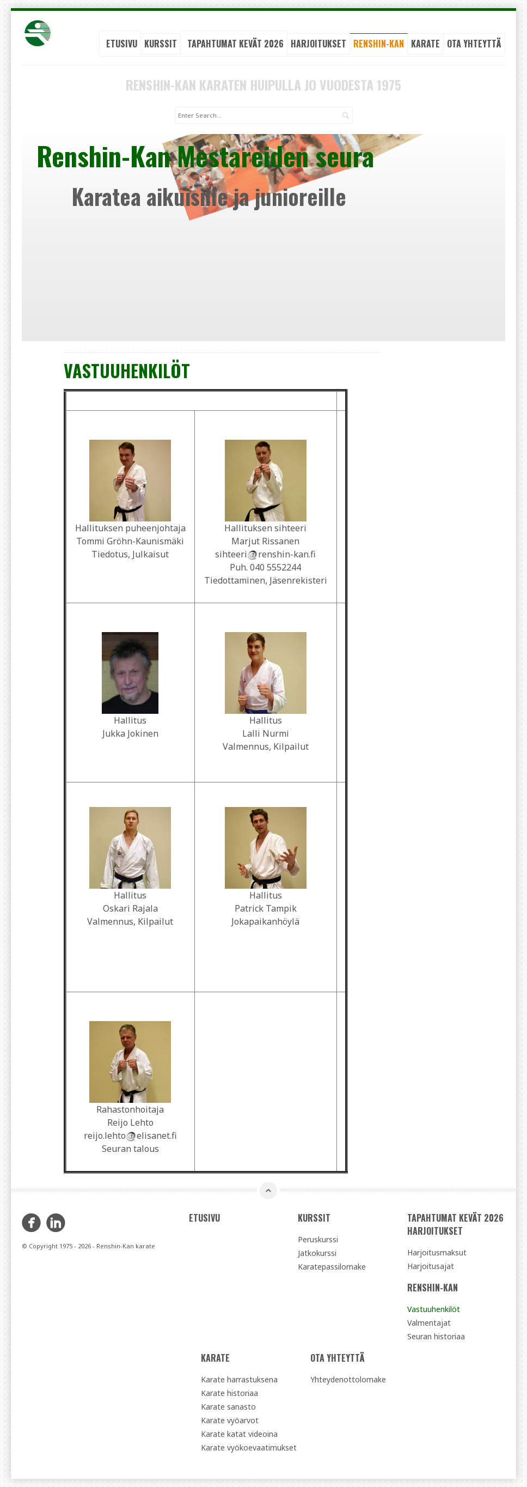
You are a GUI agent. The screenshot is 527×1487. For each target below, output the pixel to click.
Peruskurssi (318, 1239)
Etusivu (121, 43)
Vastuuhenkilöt (433, 1309)
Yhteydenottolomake (348, 1379)
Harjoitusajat (430, 1266)
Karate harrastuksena (239, 1379)
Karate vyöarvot (230, 1420)
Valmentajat (429, 1323)
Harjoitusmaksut (437, 1252)
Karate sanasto (228, 1406)
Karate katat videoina (239, 1434)
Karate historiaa (229, 1393)
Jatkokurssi (317, 1253)
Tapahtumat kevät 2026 (235, 43)
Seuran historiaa (436, 1336)
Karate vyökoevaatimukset (249, 1447)
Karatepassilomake (332, 1266)
